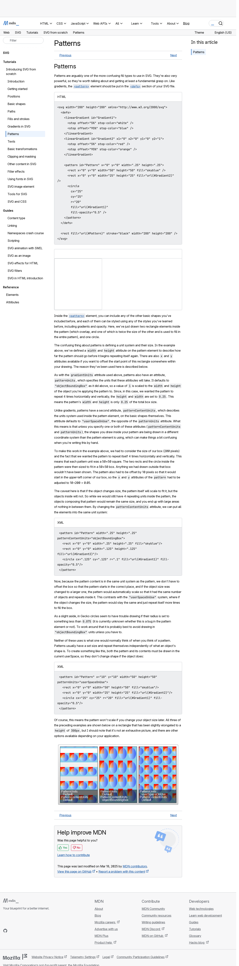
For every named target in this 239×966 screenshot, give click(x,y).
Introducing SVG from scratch (21, 71)
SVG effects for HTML (23, 263)
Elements (12, 295)
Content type (16, 218)
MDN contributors (135, 866)
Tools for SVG (17, 194)
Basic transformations (22, 149)
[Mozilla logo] (15, 957)
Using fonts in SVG (20, 179)
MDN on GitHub (153, 936)
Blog (186, 23)
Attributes (12, 302)
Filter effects (16, 171)
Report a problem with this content (121, 871)
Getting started (17, 89)
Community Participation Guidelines (141, 957)
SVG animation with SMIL (25, 248)
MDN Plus (101, 936)
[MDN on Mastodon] (25, 930)
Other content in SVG (22, 164)
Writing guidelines (153, 922)
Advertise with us (106, 929)
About (99, 909)
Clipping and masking (22, 156)
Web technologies (201, 909)
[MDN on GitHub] (5, 930)
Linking (12, 225)
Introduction (16, 81)
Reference (11, 287)
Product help (104, 942)
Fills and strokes (18, 119)
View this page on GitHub (74, 871)
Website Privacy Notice (47, 957)
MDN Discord (151, 929)
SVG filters (15, 271)
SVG (6, 53)
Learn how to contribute (73, 855)
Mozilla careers (105, 922)
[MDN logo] (11, 901)
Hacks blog (197, 942)
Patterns (198, 52)
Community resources (156, 915)
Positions (14, 96)
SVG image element (21, 186)
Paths (11, 111)
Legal (106, 957)
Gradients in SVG (19, 126)
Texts (11, 141)
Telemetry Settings (83, 957)
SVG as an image (19, 256)
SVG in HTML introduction (25, 278)
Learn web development (205, 915)
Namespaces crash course (26, 233)
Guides (8, 210)
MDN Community (153, 909)
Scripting (13, 240)
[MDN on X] (19, 930)
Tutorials (9, 62)
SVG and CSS (17, 201)
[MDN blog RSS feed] (32, 930)
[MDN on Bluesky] (12, 930)
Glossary (195, 936)
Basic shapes (17, 104)
